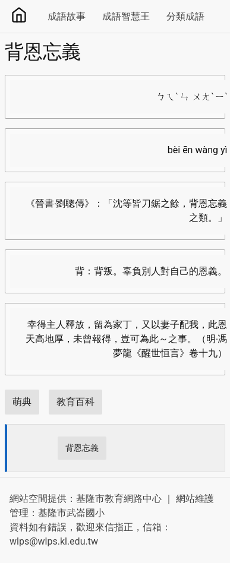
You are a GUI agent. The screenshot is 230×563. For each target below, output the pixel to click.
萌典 (21, 401)
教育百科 (75, 401)
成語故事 (67, 16)
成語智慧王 (126, 16)
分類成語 (185, 16)
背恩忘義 (82, 448)
